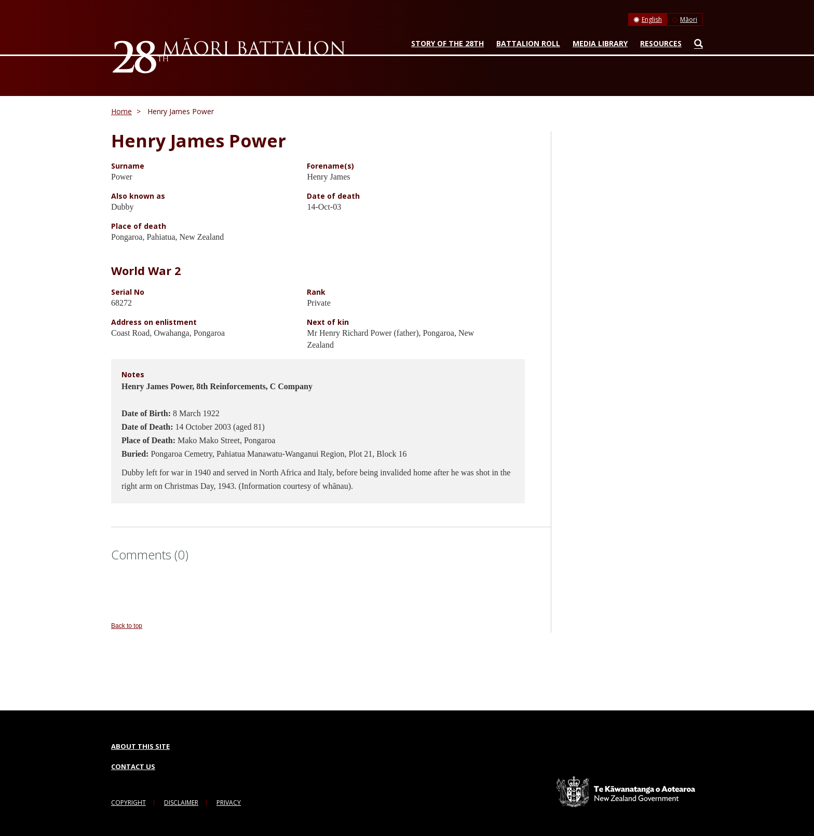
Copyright (128, 802)
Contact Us (133, 766)
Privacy (228, 802)
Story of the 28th (447, 43)
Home (121, 111)
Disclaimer (181, 802)
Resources (661, 43)
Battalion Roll (528, 43)
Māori (688, 19)
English (652, 19)
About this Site (140, 746)
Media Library (600, 43)
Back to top (126, 625)
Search (696, 45)
